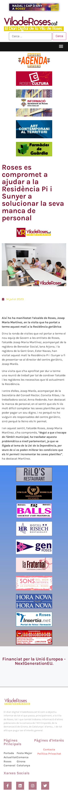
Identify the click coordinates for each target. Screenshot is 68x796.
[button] (61, 46)
